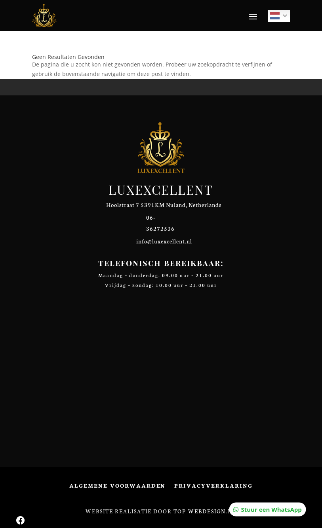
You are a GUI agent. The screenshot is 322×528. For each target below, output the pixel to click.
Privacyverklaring (213, 485)
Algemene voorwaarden (117, 485)
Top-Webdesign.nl (204, 511)
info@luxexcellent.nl (164, 241)
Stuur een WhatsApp (271, 76)
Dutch (275, 16)
